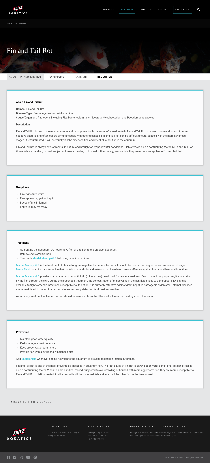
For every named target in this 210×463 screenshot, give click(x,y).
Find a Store (182, 10)
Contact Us (58, 426)
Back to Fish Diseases (16, 23)
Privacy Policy (143, 426)
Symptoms (57, 77)
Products (108, 9)
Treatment (80, 77)
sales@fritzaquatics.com (99, 432)
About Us (145, 9)
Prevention (104, 77)
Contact (163, 9)
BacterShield (23, 269)
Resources (127, 9)
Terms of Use (174, 426)
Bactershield (29, 358)
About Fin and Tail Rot (25, 77)
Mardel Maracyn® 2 (44, 258)
